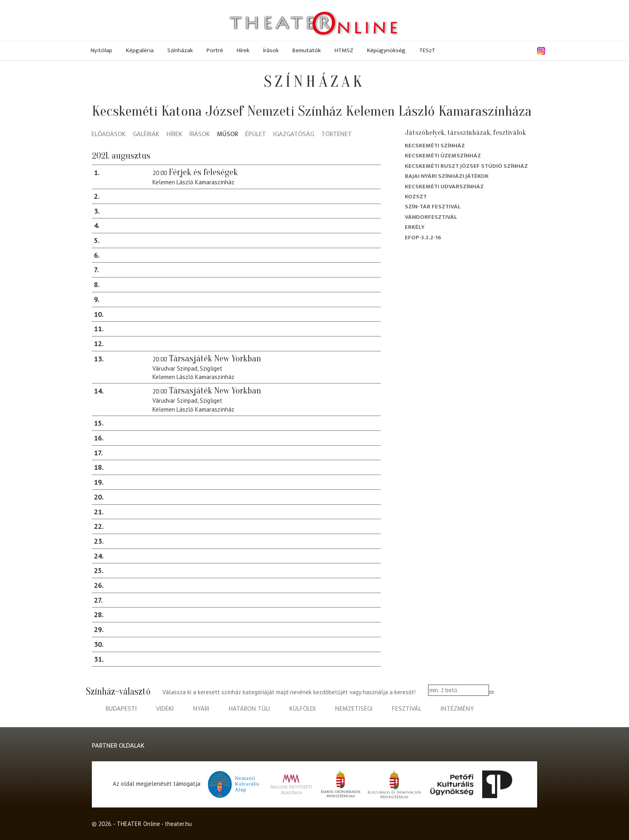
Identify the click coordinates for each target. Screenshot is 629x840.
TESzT (427, 50)
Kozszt (416, 197)
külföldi (302, 708)
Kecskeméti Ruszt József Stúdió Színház (466, 166)
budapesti (121, 708)
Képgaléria (140, 50)
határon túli (249, 708)
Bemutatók (306, 50)
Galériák (146, 135)
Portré (215, 50)
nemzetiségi (354, 708)
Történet (336, 135)
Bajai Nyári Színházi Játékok (447, 176)
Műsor (227, 135)
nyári (201, 708)
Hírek (243, 50)
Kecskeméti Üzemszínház (443, 156)
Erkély (414, 227)
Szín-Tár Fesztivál (433, 207)
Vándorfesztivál (431, 217)
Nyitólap (101, 50)
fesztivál (406, 708)
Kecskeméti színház (435, 146)
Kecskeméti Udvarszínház (444, 186)
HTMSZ (344, 50)
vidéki (165, 708)
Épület (255, 135)
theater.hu (178, 824)
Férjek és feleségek (203, 172)
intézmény (457, 708)
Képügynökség (386, 50)
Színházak (180, 50)
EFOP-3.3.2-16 (423, 237)
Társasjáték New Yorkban (215, 358)
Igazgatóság (293, 135)
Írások (271, 50)
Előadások (108, 135)
